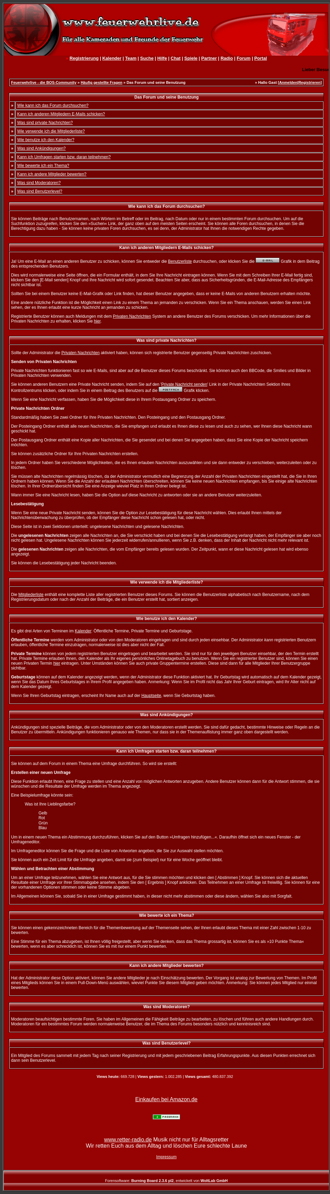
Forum (243, 58)
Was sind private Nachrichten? (45, 122)
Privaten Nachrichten (132, 316)
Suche (147, 58)
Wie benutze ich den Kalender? (45, 139)
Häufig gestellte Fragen (101, 82)
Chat (176, 58)
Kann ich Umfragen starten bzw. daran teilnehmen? (64, 157)
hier (97, 321)
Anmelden (288, 82)
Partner (209, 58)
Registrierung (84, 58)
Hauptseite (151, 695)
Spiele (190, 58)
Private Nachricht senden (184, 384)
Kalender (111, 58)
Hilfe (162, 58)
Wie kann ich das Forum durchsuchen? (53, 105)
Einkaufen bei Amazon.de (166, 1099)
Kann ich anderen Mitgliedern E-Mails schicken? (61, 114)
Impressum (166, 1156)
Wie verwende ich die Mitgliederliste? (51, 131)
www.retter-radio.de (128, 1139)
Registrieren (309, 82)
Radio (227, 58)
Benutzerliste (180, 261)
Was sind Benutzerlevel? (39, 191)
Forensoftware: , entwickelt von (166, 1181)
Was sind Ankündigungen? (41, 148)
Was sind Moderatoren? (39, 182)
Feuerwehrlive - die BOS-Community (43, 82)
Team (131, 58)
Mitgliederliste (31, 594)
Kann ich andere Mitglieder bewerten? (51, 174)
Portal (260, 58)
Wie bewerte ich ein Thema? (43, 165)
